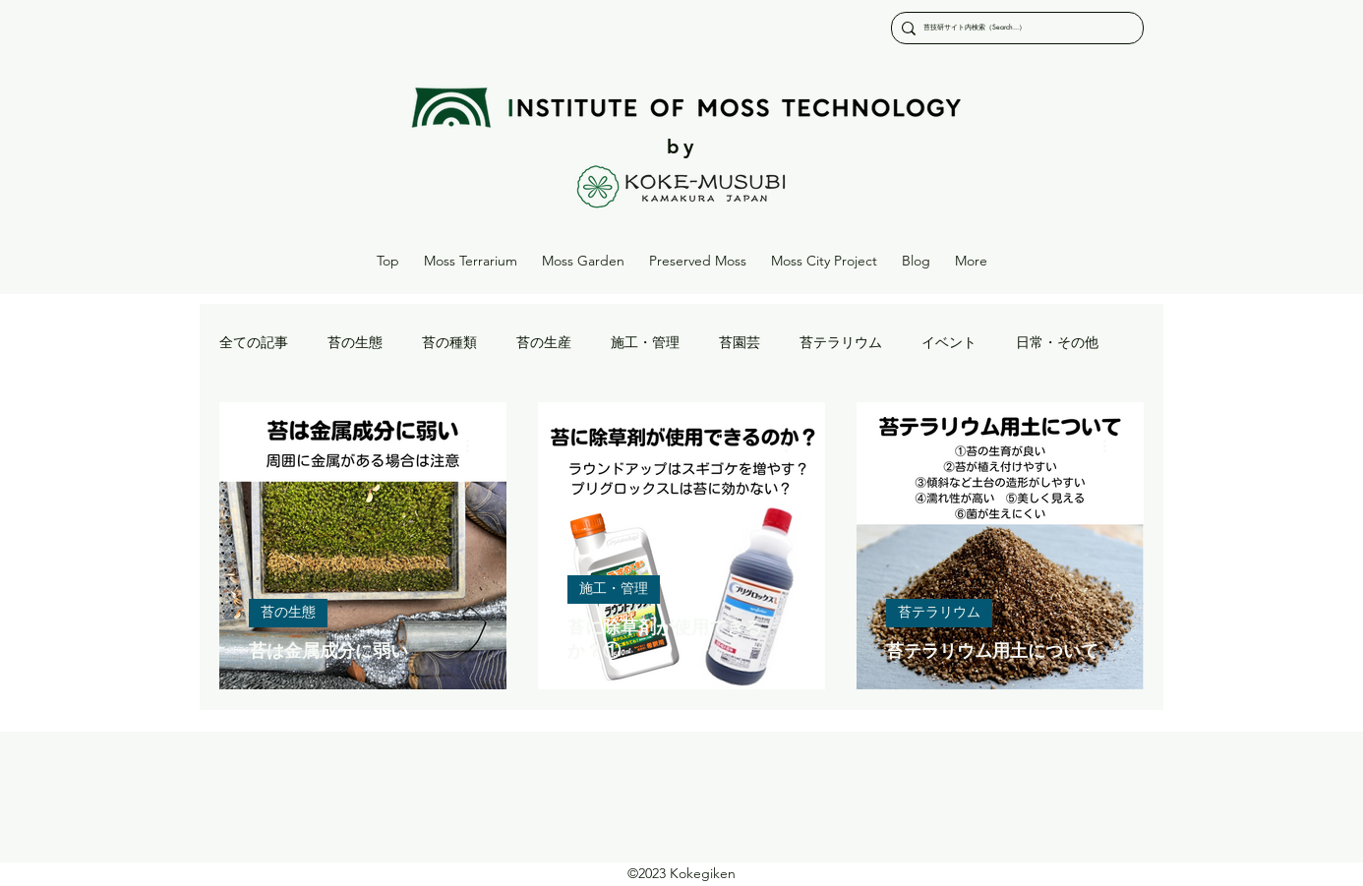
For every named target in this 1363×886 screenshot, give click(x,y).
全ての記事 (253, 343)
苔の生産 (543, 343)
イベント (949, 343)
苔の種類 (449, 343)
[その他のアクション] (474, 445)
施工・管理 (645, 343)
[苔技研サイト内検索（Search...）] (1012, 28)
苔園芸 (739, 343)
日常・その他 (1057, 343)
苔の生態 (355, 343)
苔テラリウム (841, 343)
